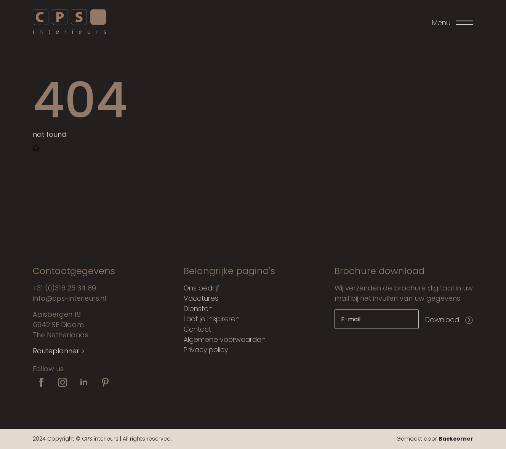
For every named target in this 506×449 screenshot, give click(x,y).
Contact (197, 329)
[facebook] (41, 382)
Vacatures (201, 298)
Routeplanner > (59, 351)
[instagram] (62, 382)
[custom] (105, 382)
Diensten (198, 308)
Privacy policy (206, 349)
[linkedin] (83, 382)
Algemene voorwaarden (225, 339)
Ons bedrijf (201, 288)
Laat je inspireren (212, 319)
